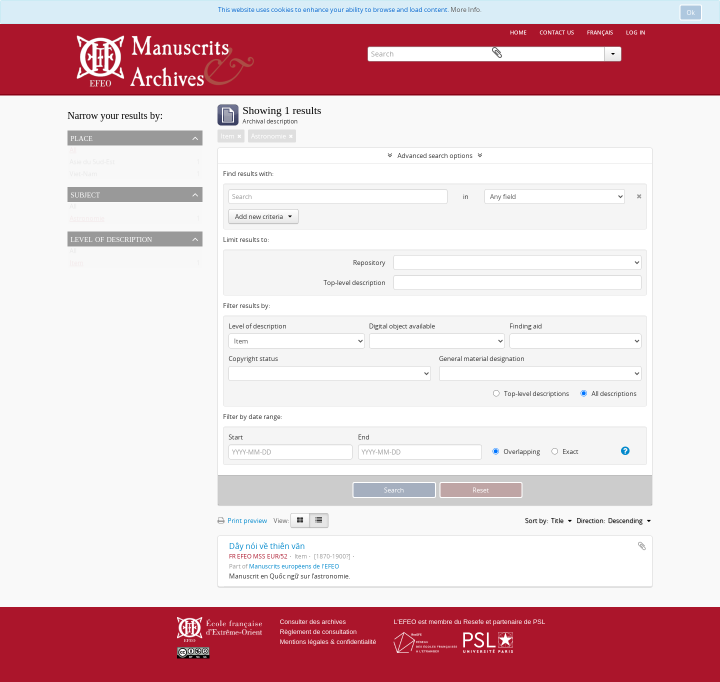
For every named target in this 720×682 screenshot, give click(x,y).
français (600, 31)
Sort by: (536, 520)
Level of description (111, 238)
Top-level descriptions (531, 393)
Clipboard (638, 53)
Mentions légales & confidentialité (328, 642)
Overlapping (516, 451)
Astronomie (87, 220)
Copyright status (253, 358)
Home (518, 31)
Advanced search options (435, 155)
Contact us (557, 31)
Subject (85, 194)
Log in (636, 31)
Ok (690, 12)
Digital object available (402, 326)
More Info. (466, 9)
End (364, 437)
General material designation (481, 358)
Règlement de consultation (318, 632)
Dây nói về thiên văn (267, 546)
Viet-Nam (84, 176)
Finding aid (526, 326)
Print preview (242, 520)
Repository (369, 262)
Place (81, 137)
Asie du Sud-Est (92, 164)
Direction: (590, 520)
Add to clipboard (642, 546)
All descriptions (608, 393)
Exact (565, 451)
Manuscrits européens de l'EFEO (294, 566)
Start (235, 437)
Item (77, 265)
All (73, 152)
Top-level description (355, 282)
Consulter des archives (313, 622)
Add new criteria (263, 216)
